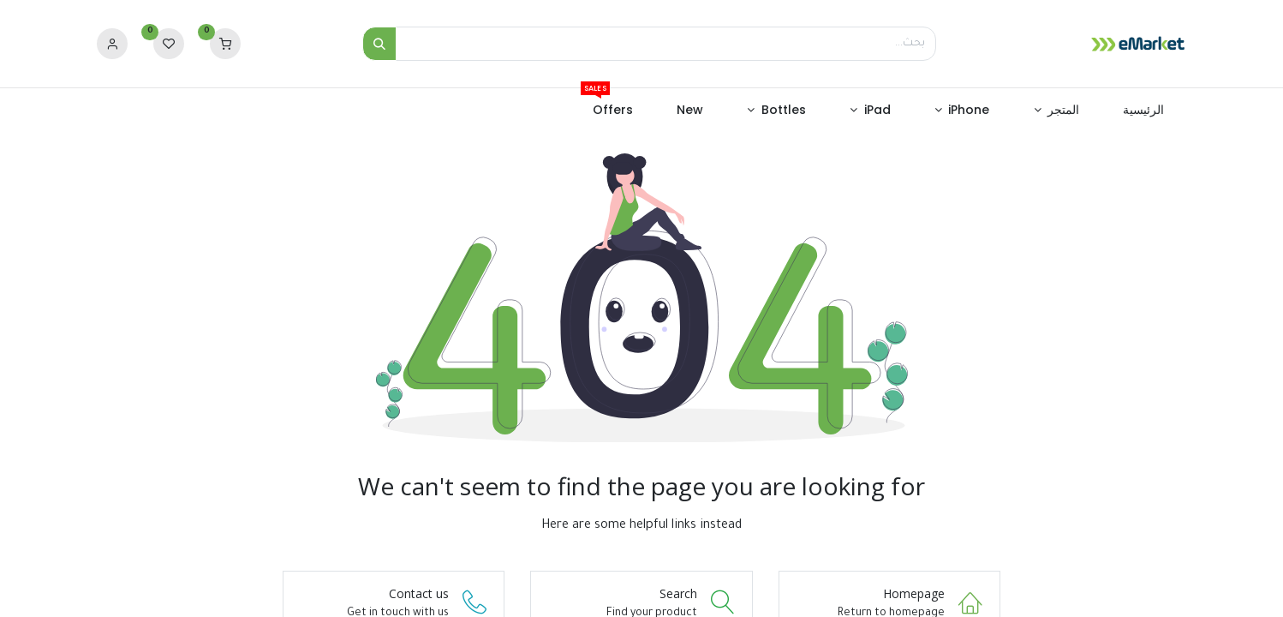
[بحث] (379, 44)
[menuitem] (1143, 110)
